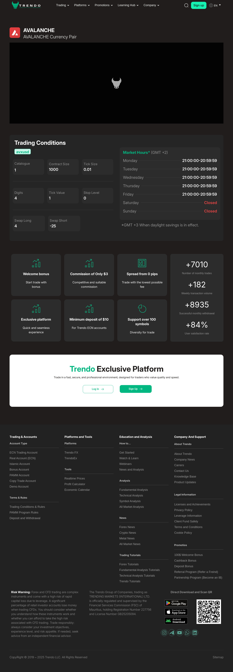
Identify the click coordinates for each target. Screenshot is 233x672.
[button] (62, 5)
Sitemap (218, 657)
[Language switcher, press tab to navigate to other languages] (218, 5)
